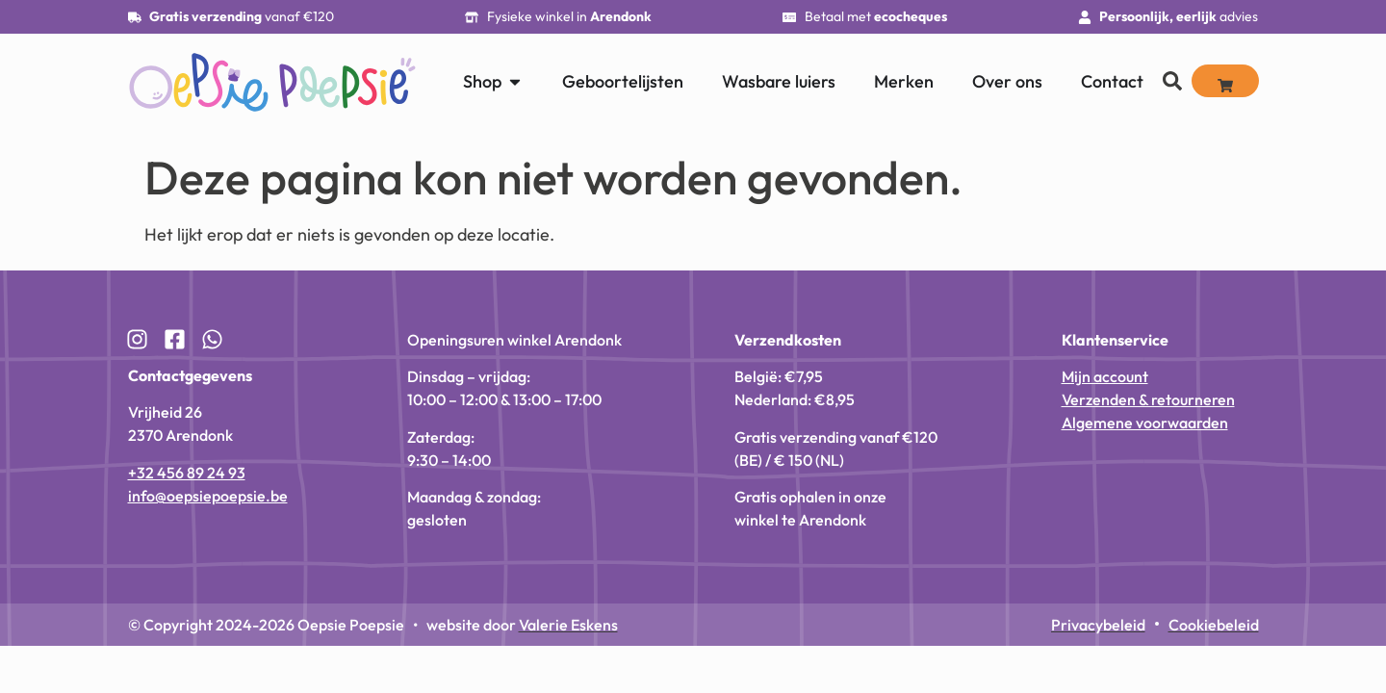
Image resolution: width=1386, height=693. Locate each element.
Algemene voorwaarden (1145, 422)
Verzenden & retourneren (1148, 399)
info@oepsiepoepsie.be (208, 495)
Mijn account (1105, 376)
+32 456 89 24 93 (186, 472)
